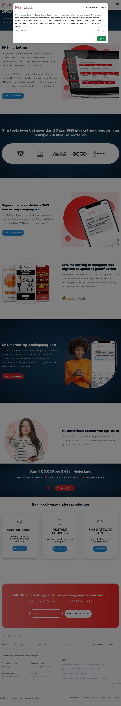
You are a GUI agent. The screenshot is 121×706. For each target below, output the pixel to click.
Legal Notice (21, 31)
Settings (101, 31)
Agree (101, 38)
